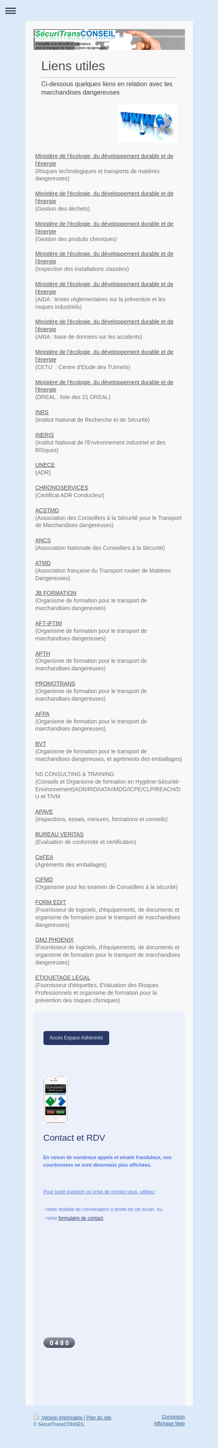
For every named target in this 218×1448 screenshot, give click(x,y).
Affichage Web (169, 1423)
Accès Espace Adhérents (76, 1038)
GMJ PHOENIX (54, 939)
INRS (42, 412)
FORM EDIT (50, 902)
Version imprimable (58, 1417)
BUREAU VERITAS (59, 834)
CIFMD (44, 879)
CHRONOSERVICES (61, 487)
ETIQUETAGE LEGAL (62, 977)
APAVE (44, 811)
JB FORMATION (56, 593)
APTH (42, 653)
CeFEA (44, 857)
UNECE (45, 465)
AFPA (42, 714)
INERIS (44, 435)
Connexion (173, 1417)
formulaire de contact (81, 1218)
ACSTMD (47, 510)
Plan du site (99, 1417)
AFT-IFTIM (48, 623)
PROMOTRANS (55, 683)
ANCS (43, 540)
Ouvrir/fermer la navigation (109, 10)
